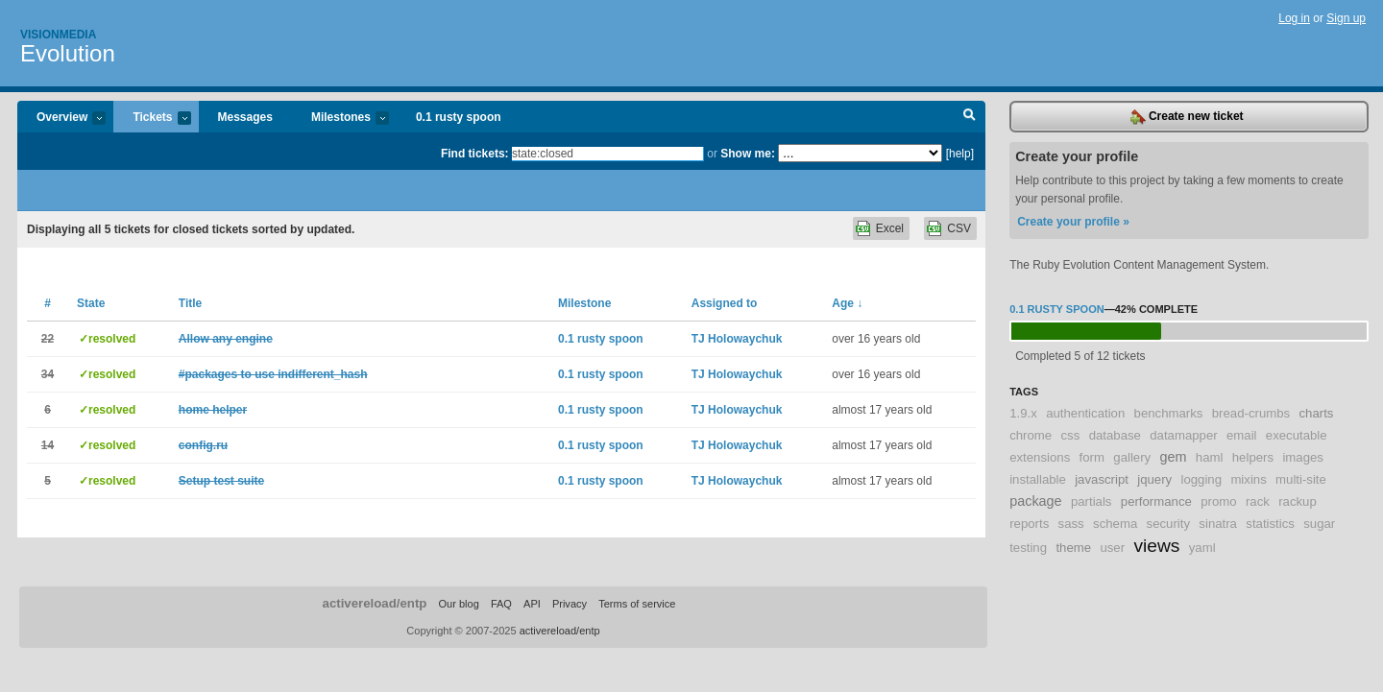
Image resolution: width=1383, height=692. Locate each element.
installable (1037, 479)
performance (1156, 501)
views (1156, 546)
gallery (1132, 457)
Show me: (747, 153)
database (1115, 435)
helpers (1253, 457)
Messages (245, 117)
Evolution (67, 53)
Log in (1294, 18)
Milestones (340, 118)
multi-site (1300, 479)
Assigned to (725, 303)
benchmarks (1168, 413)
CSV (959, 228)
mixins (1248, 479)
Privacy (569, 603)
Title (190, 303)
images (1302, 457)
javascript (1101, 479)
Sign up (1346, 18)
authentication (1085, 413)
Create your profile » (1073, 221)
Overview (61, 118)
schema (1115, 523)
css (1070, 435)
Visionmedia (58, 34)
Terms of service (636, 603)
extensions (1039, 457)
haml (1210, 457)
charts (1315, 413)
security (1168, 523)
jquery (1154, 479)
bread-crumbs (1251, 413)
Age (847, 303)
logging (1202, 479)
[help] (960, 153)
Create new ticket (1187, 117)
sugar (1319, 523)
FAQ (501, 603)
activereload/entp (375, 603)
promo (1218, 501)
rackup (1297, 501)
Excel (890, 228)
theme (1073, 547)
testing (1028, 547)
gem (1173, 457)
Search (969, 117)
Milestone (584, 303)
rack (1258, 501)
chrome (1030, 435)
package (1035, 501)
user (1112, 547)
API (532, 603)
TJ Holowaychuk (737, 339)
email (1241, 435)
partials (1091, 501)
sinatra (1218, 523)
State (91, 303)
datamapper (1183, 435)
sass (1071, 523)
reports (1029, 523)
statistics (1270, 523)
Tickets (151, 118)
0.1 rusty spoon (458, 117)
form (1092, 457)
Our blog (458, 603)
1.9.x (1023, 413)
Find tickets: (475, 153)
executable (1296, 435)
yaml (1202, 547)
